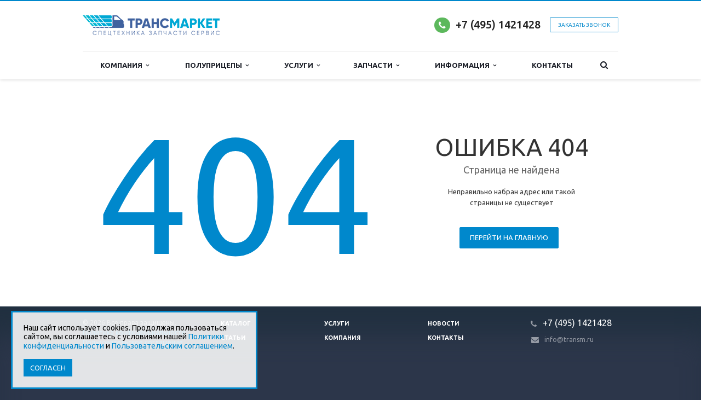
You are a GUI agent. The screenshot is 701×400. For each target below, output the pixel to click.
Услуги (302, 65)
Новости (443, 323)
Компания (124, 65)
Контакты (552, 65)
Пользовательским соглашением (172, 345)
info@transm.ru (569, 339)
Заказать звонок (584, 25)
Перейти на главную (509, 237)
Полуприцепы (217, 65)
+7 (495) (477, 24)
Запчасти (376, 65)
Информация (465, 65)
